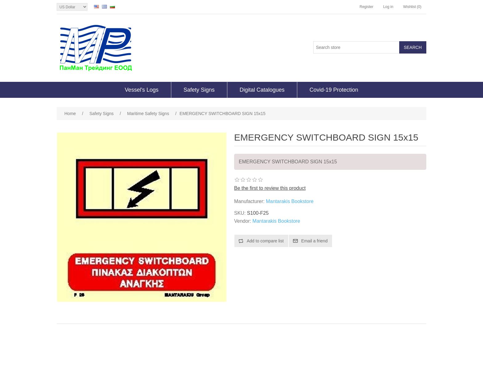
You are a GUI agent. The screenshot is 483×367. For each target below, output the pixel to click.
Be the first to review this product (270, 188)
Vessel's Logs (142, 90)
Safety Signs (199, 90)
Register (366, 7)
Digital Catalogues (262, 90)
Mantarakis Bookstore (290, 201)
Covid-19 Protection (334, 90)
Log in (388, 7)
